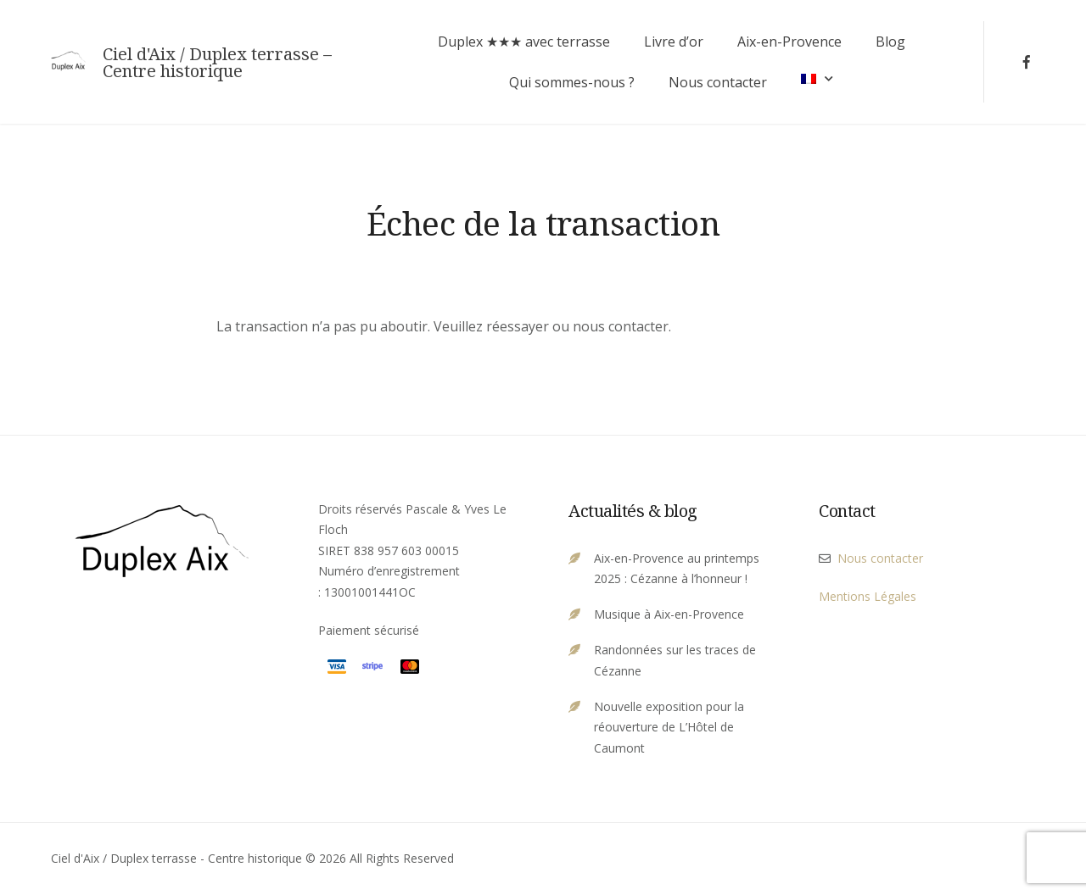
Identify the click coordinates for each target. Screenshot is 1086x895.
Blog (890, 41)
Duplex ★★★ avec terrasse (524, 41)
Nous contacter (718, 82)
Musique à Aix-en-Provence (669, 614)
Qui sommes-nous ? (572, 82)
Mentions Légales (867, 596)
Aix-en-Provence (789, 41)
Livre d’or (673, 41)
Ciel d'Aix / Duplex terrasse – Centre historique (217, 63)
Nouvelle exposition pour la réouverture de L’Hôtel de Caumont (669, 727)
